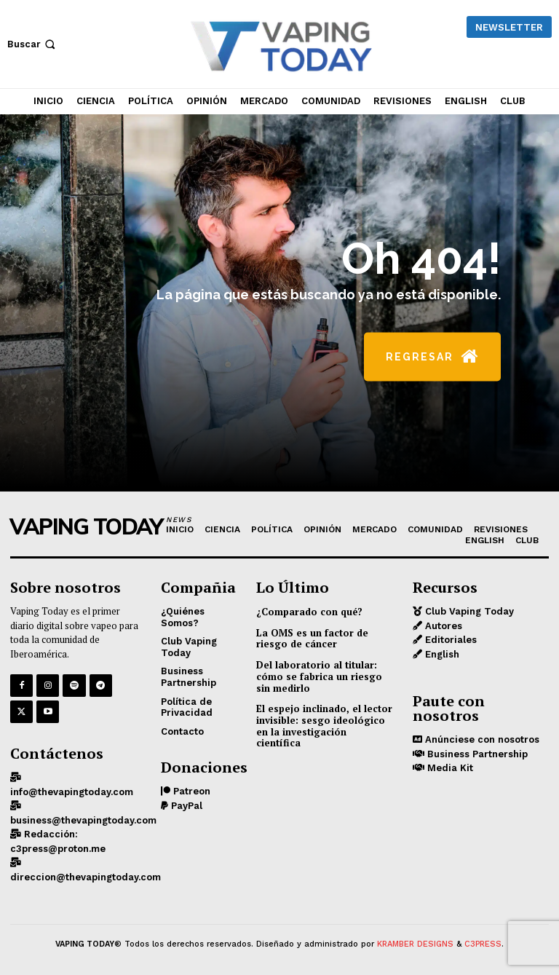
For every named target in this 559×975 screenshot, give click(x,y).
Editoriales (449, 639)
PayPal (185, 805)
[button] (32, 44)
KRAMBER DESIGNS (415, 944)
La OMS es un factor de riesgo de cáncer (312, 638)
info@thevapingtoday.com (71, 791)
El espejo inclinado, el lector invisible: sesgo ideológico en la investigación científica (324, 725)
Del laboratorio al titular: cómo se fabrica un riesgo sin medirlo (319, 676)
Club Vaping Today (468, 611)
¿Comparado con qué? (309, 611)
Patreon (190, 791)
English (440, 654)
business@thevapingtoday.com (83, 820)
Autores (442, 625)
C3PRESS (482, 944)
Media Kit (448, 767)
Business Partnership (476, 754)
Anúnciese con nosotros (480, 739)
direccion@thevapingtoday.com (85, 877)
